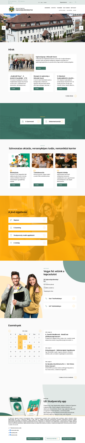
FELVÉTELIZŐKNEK (62, 10)
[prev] (9, 331)
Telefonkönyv (22, 1)
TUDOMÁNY (59, 7)
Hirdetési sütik (14, 435)
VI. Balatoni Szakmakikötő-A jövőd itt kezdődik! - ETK (66, 78)
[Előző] (4, 28)
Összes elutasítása (52, 438)
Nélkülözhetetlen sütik (16, 428)
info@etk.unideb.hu (49, 288)
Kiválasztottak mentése (34, 438)
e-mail (11, 3)
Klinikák (45, 2)
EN (71, 2)
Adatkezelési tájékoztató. (57, 423)
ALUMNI (74, 10)
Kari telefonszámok (13, 1)
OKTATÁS (53, 7)
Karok (42, 2)
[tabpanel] (42, 28)
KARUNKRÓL (47, 7)
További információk (13, 425)
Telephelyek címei (48, 291)
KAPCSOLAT (73, 7)
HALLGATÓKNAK (69, 10)
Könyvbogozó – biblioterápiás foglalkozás (60, 350)
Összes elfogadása (68, 438)
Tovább (39, 68)
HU (70, 2)
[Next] (81, 28)
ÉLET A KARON (66, 7)
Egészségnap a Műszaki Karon (46, 57)
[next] (40, 331)
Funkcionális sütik (15, 430)
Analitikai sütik (14, 432)
